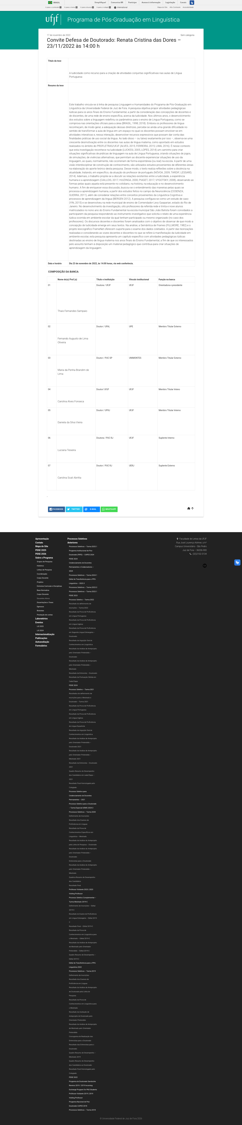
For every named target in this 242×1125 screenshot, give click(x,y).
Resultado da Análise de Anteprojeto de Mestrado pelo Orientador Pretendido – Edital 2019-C (83, 947)
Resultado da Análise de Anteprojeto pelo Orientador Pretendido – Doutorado (83, 653)
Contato (39, 542)
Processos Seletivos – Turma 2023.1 (83, 592)
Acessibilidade (188, 7)
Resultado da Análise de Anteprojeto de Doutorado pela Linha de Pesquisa (83, 991)
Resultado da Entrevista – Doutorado (83, 673)
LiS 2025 (40, 626)
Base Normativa (43, 590)
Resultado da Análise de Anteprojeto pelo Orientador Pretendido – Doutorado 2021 (83, 743)
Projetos (40, 582)
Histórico (40, 566)
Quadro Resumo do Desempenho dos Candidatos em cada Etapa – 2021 (81, 775)
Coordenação (42, 574)
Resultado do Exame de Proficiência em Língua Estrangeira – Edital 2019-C (83, 918)
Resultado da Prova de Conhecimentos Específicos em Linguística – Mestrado (81, 832)
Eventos (39, 622)
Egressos (40, 607)
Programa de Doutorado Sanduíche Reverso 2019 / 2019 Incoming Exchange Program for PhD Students (83, 1085)
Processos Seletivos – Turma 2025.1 (83, 547)
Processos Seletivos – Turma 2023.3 (83, 587)
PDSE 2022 (73, 1077)
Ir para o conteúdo (53, 7)
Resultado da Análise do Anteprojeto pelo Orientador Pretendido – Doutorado (83, 853)
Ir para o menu (70, 7)
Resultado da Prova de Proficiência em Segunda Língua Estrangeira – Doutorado (82, 632)
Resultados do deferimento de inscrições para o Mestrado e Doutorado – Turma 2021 (80, 698)
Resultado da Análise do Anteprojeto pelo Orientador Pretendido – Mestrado (83, 869)
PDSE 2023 (73, 596)
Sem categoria (187, 35)
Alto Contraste (175, 7)
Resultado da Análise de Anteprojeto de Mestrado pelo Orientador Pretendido (83, 1028)
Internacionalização (44, 634)
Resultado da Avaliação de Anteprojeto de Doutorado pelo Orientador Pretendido (80, 1016)
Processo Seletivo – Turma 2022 (81, 600)
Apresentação (42, 539)
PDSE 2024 (73, 559)
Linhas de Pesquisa (44, 570)
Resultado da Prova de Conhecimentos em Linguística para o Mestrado (82, 1004)
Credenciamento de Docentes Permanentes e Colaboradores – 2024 (81, 567)
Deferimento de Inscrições (79, 816)
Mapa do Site (162, 7)
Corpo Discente (43, 594)
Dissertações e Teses (45, 602)
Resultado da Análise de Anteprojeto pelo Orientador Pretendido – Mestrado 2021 (83, 755)
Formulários (41, 645)
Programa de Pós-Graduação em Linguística (123, 19)
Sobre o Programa (44, 557)
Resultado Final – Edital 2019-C (81, 926)
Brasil (53, 2)
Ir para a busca (87, 7)
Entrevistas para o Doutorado (80, 861)
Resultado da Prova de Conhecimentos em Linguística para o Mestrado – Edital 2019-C (82, 934)
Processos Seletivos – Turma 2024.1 (83, 575)
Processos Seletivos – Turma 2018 (82, 1110)
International (120, 7)
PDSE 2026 (40, 554)
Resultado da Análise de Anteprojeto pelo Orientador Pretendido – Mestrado (83, 665)
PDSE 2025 (40, 550)
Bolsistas (40, 611)
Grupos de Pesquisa (44, 562)
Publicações (41, 638)
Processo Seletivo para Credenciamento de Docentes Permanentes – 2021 (80, 796)
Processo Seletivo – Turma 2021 (81, 690)
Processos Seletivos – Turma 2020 (82, 812)
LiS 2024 (40, 631)
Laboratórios (41, 618)
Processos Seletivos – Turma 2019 (82, 971)
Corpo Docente (42, 578)
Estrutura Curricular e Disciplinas (49, 586)
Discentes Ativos (43, 598)
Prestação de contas (45, 615)
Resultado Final (75, 886)
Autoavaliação (42, 642)
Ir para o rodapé (104, 7)
